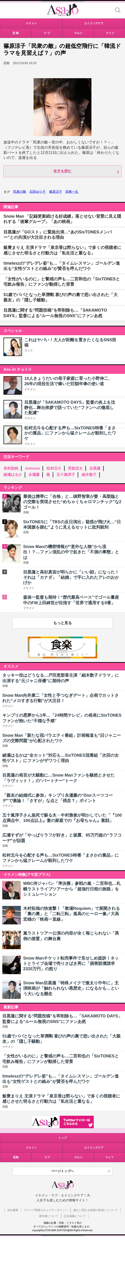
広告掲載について (75, 1216)
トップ (62, 1138)
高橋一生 (71, 191)
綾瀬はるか (12, 475)
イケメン (29, 389)
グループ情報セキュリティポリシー (46, 1210)
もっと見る (62, 623)
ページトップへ (62, 1171)
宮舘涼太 (75, 468)
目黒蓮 (94, 468)
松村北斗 (54, 468)
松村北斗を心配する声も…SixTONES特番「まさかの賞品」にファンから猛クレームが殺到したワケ (70, 433)
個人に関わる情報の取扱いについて (95, 1210)
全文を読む (62, 171)
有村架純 (10, 468)
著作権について (48, 1216)
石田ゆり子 (37, 191)
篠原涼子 (55, 191)
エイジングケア (93, 1147)
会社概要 (12, 1210)
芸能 (16, 1157)
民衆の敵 (19, 191)
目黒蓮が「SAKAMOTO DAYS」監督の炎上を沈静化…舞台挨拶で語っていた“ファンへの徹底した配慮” (69, 407)
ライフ (28, 350)
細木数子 (89, 475)
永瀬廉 (34, 475)
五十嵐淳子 (65, 475)
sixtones (32, 468)
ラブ (47, 1157)
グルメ (78, 1157)
